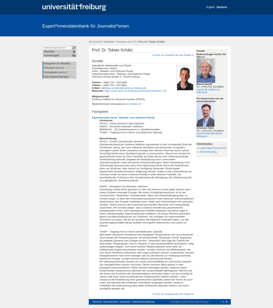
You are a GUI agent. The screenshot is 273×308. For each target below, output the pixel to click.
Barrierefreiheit (110, 302)
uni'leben (133, 104)
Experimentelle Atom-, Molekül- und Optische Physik (123, 117)
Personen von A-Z (126, 41)
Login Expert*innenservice (213, 148)
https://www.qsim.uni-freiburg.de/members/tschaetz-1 (134, 90)
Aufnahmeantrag (208, 152)
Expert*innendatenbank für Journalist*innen (85, 25)
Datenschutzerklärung (143, 302)
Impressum (125, 302)
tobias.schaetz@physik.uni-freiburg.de (125, 88)
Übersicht (97, 302)
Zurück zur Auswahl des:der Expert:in (173, 55)
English (210, 7)
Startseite (109, 41)
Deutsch (222, 7)
